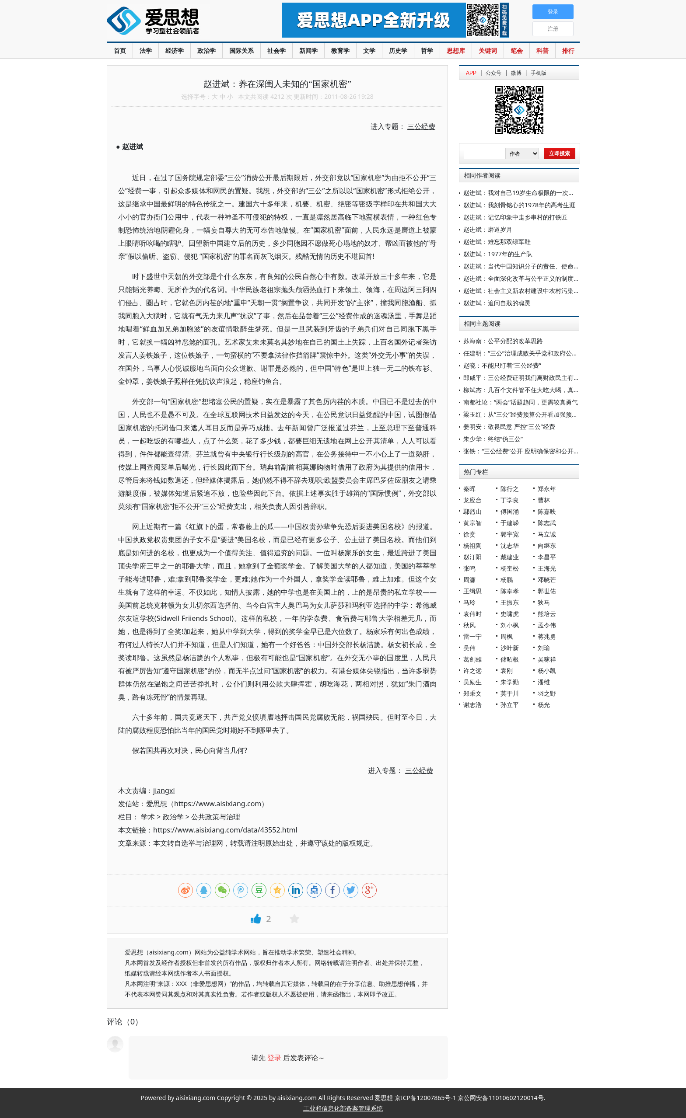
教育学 (340, 50)
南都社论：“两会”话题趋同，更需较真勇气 (520, 402)
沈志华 (509, 545)
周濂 (469, 579)
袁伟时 (472, 614)
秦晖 (469, 488)
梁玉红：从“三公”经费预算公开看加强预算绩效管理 (532, 414)
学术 (148, 817)
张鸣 (469, 568)
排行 (568, 50)
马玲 (469, 602)
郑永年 (547, 488)
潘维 (544, 682)
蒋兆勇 (547, 636)
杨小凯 (547, 670)
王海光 (547, 568)
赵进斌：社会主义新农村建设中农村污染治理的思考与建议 (543, 290)
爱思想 (176, 21)
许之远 (472, 670)
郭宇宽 (509, 534)
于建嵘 (509, 523)
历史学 (398, 50)
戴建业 (509, 557)
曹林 (544, 500)
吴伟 (469, 648)
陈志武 (547, 523)
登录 (274, 1057)
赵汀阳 (472, 557)
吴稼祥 (547, 659)
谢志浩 (472, 704)
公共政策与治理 (215, 817)
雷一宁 (472, 636)
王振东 (509, 602)
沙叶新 (509, 648)
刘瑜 (544, 648)
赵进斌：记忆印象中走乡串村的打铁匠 (515, 217)
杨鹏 (506, 579)
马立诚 (547, 534)
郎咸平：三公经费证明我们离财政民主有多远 (524, 377)
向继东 (547, 545)
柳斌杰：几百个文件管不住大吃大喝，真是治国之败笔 (536, 390)
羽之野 (547, 693)
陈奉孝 (509, 591)
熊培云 (547, 614)
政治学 (206, 50)
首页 (120, 50)
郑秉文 (472, 693)
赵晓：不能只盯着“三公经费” (502, 365)
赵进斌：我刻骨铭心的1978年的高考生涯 (519, 205)
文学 (369, 50)
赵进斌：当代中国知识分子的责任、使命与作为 (527, 266)
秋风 (469, 625)
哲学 (427, 50)
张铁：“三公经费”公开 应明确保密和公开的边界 (527, 451)
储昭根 (509, 659)
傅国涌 (509, 511)
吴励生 (472, 682)
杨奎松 (509, 568)
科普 (542, 50)
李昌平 (547, 557)
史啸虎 (509, 614)
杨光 (544, 704)
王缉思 (472, 591)
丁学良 (509, 500)
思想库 (456, 50)
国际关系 (241, 50)
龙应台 (472, 500)
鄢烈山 (472, 511)
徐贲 (469, 534)
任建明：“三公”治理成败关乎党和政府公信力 (523, 353)
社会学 (276, 50)
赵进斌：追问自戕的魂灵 (497, 303)
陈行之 (509, 488)
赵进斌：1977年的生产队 (497, 254)
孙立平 (509, 704)
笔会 (517, 50)
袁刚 (506, 670)
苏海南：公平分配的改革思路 (503, 341)
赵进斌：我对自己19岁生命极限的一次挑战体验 (528, 192)
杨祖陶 (472, 545)
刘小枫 (509, 625)
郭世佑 (547, 591)
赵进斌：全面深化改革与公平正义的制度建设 (524, 278)
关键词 (488, 50)
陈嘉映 (547, 511)
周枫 (506, 636)
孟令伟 (547, 625)
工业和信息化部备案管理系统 (343, 1108)
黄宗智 (472, 523)
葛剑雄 (472, 659)
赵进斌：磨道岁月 (487, 229)
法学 (146, 50)
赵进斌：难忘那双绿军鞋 (497, 241)
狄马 (544, 602)
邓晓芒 (547, 579)
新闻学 (308, 50)
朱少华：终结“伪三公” (493, 439)
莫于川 (509, 693)
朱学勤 (509, 682)
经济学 (174, 50)
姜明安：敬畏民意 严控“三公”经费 (509, 426)
